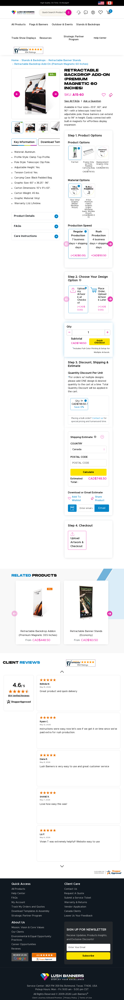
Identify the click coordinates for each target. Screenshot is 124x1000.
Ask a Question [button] (92, 97)
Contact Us (70, 876)
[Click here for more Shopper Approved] (108, 859)
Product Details (36, 212)
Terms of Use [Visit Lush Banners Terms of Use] (90, 985)
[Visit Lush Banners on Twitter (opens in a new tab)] (77, 993)
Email (100, 505)
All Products (18, 876)
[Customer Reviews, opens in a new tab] (28, 47)
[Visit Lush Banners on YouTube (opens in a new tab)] (55, 993)
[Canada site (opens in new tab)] (110, 3)
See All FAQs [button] (72, 97)
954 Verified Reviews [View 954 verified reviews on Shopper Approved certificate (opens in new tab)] (18, 682)
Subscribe (88, 943)
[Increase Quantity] (107, 329)
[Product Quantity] (88, 329)
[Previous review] (62, 659)
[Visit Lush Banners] (62, 963)
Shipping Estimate (81, 434)
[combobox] (88, 446)
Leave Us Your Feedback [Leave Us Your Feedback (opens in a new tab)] (78, 903)
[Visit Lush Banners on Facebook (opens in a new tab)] (69, 993)
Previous (66, 240)
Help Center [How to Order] (18, 880)
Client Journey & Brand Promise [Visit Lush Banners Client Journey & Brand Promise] (44, 985)
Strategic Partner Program (26, 903)
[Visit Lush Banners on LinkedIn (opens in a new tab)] (48, 993)
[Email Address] (88, 934)
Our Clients (17, 919)
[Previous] (16, 90)
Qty (69, 323)
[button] (104, 91)
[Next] (55, 90)
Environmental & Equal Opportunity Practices (31, 925)
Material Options (79, 176)
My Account (18, 889)
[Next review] (62, 853)
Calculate (88, 469)
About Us (18, 909)
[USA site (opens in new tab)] (101, 3)
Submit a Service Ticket (77, 885)
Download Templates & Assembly (30, 898)
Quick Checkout (99, 337)
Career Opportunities (23, 931)
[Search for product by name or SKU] (55, 12)
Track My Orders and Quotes (28, 894)
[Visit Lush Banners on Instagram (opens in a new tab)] (62, 993)
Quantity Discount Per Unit (85, 369)
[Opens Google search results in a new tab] (19, 944)
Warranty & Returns (75, 889)
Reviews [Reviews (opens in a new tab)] (16, 936)
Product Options (79, 139)
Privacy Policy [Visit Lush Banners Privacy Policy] (72, 985)
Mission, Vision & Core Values (27, 914)
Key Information (24, 138)
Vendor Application (75, 894)
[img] (19, 678)
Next (110, 240)
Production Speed (80, 222)
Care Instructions (36, 232)
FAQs (36, 222)
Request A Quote (74, 880)
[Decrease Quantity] (69, 329)
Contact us (97, 415)
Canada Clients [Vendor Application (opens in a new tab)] (72, 898)
